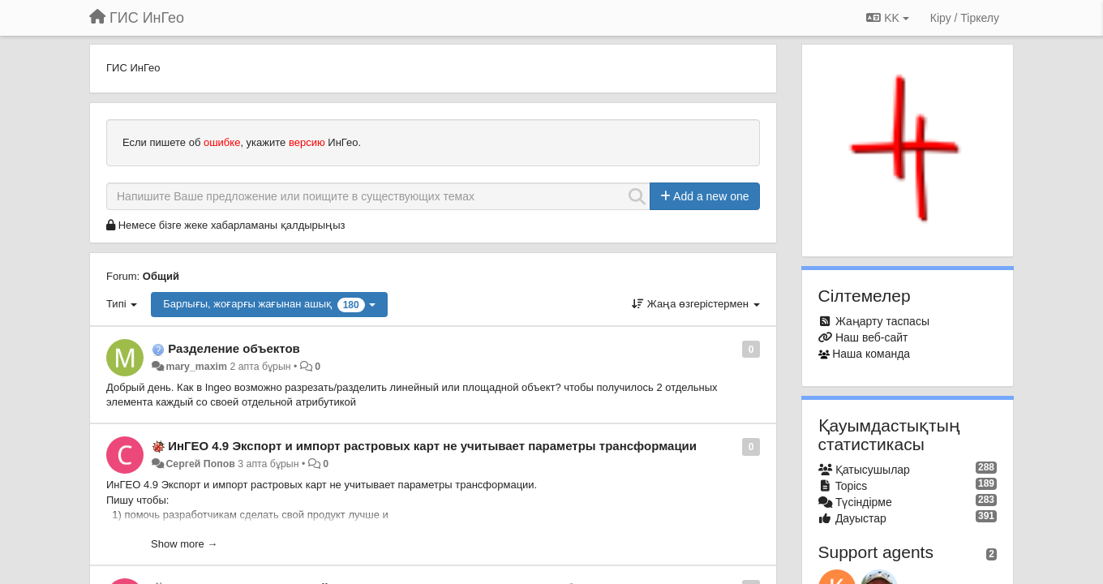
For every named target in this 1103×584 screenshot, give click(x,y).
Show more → (184, 544)
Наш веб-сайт (871, 337)
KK (887, 17)
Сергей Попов (199, 464)
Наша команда (871, 353)
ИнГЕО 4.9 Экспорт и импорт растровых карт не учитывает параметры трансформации (432, 446)
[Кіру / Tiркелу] (965, 18)
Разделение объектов (234, 348)
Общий (161, 276)
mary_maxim (196, 366)
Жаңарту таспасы (882, 321)
